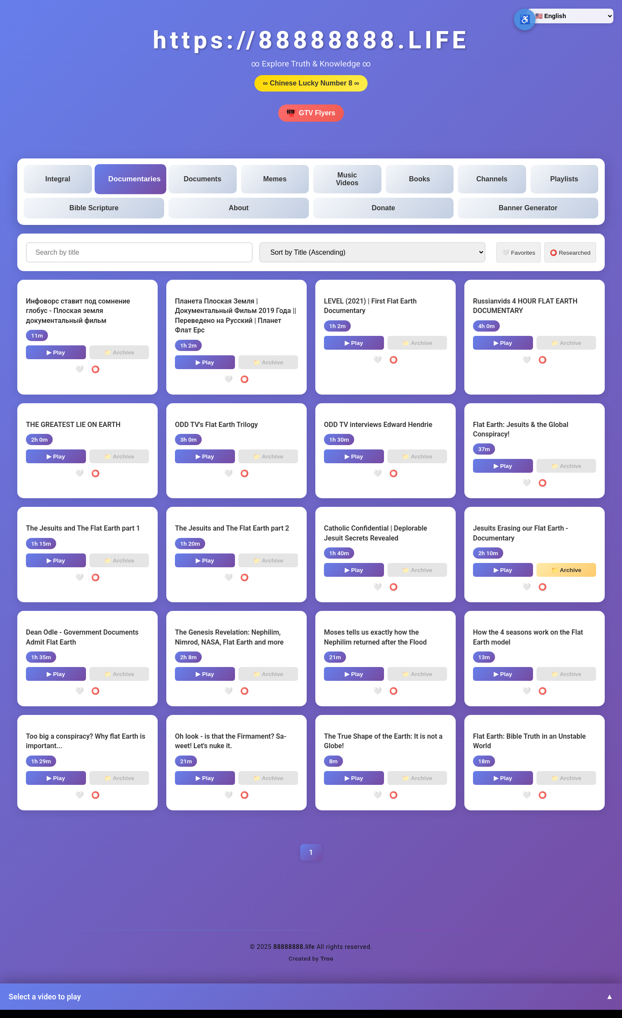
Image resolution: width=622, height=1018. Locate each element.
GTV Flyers (311, 113)
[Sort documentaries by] (372, 252)
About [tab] (238, 208)
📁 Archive (119, 352)
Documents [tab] (202, 179)
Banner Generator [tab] (527, 208)
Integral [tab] (57, 179)
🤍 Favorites (518, 253)
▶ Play (56, 352)
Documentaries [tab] (134, 179)
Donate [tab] (383, 208)
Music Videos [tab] (347, 179)
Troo (327, 958)
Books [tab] (419, 179)
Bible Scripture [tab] (94, 208)
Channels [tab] (492, 179)
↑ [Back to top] (598, 994)
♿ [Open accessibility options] (525, 19)
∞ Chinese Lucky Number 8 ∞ (311, 83)
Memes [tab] (274, 179)
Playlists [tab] (564, 179)
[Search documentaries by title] (139, 252)
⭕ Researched (570, 253)
